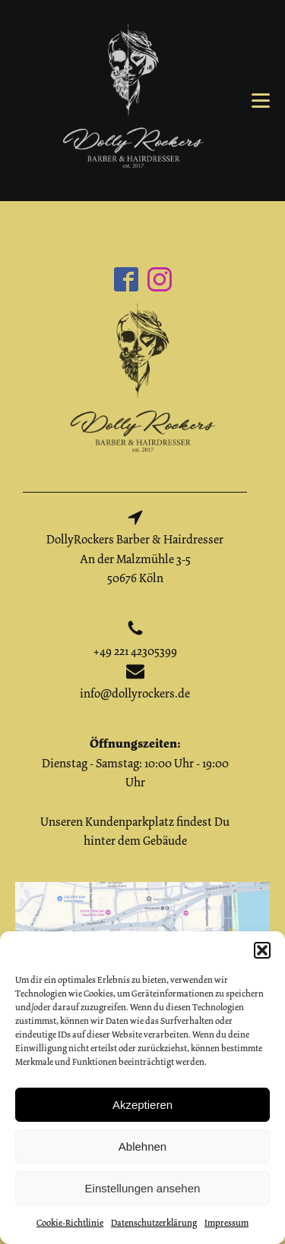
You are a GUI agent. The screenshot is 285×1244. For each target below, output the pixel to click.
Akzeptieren (142, 1104)
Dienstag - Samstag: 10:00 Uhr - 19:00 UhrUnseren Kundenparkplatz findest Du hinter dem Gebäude (135, 792)
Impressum (226, 1223)
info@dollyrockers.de (135, 693)
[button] (262, 950)
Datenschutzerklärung (154, 1223)
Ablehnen (142, 1146)
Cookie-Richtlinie (69, 1223)
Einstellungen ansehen (143, 1188)
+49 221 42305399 (135, 651)
